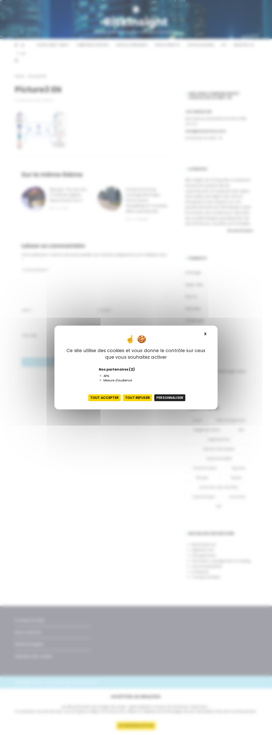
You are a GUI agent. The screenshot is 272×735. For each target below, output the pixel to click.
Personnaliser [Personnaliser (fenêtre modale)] (169, 397)
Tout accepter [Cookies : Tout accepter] (104, 397)
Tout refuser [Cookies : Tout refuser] (137, 397)
